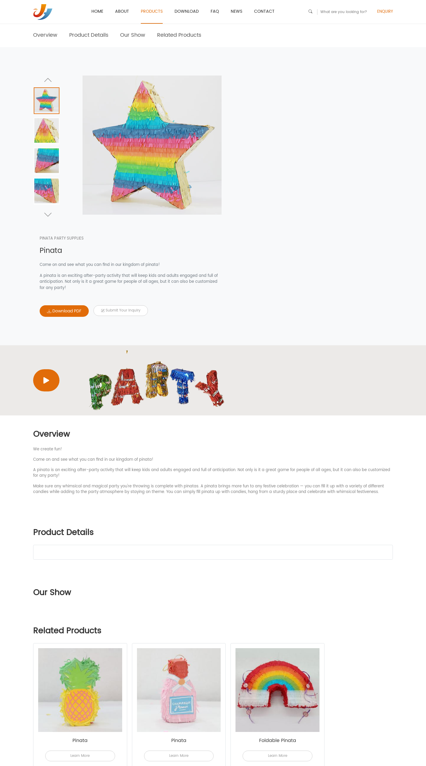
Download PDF (252, 183)
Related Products (179, 35)
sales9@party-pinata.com (316, 755)
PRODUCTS (152, 11)
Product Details (88, 35)
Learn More (76, 654)
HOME (97, 11)
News (236, 11)
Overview (45, 35)
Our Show (132, 35)
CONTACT (264, 11)
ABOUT (122, 11)
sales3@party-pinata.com (316, 749)
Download (187, 11)
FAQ (215, 11)
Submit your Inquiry (308, 183)
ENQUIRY (385, 12)
